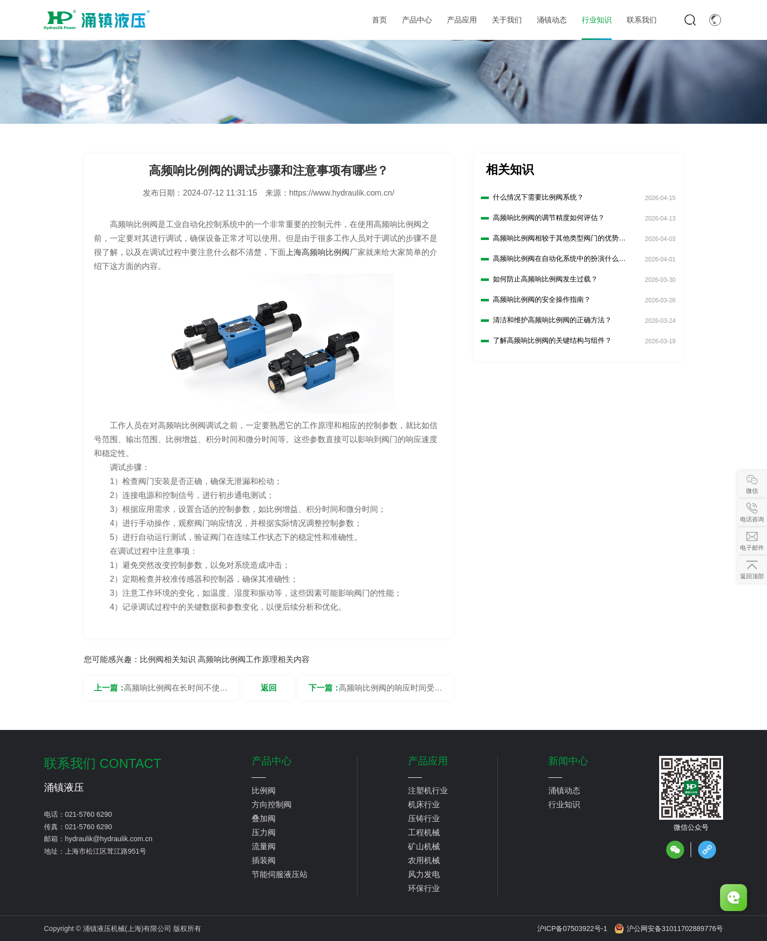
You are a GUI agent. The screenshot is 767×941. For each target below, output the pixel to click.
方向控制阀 (272, 804)
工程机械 (424, 832)
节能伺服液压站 (280, 874)
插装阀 (264, 860)
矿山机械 (424, 846)
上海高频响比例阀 (318, 252)
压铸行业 (424, 818)
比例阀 (264, 790)
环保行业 (424, 888)
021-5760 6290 (88, 814)
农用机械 (424, 860)
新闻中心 (568, 761)
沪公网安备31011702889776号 (668, 929)
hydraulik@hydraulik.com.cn (108, 839)
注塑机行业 (428, 790)
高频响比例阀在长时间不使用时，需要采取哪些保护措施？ (176, 692)
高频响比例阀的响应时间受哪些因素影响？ (390, 692)
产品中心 (272, 761)
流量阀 (264, 846)
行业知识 (564, 804)
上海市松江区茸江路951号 (105, 851)
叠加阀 (264, 818)
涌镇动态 (564, 790)
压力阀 (264, 832)
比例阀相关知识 (168, 659)
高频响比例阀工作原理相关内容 (254, 659)
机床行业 (424, 804)
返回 (269, 688)
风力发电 (424, 874)
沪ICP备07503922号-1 (572, 929)
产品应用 (428, 761)
